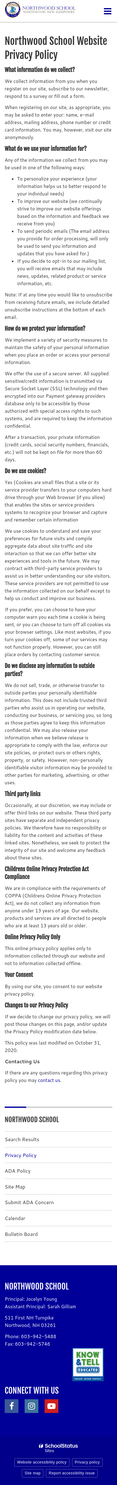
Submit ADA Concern (29, 1202)
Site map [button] (33, 1473)
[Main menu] (107, 11)
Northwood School (32, 1119)
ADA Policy (18, 1170)
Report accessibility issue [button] (72, 1473)
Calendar (15, 1218)
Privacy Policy (21, 1155)
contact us (49, 1080)
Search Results (22, 1139)
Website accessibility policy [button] (42, 1462)
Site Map (15, 1186)
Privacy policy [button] (87, 1462)
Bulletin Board (21, 1234)
